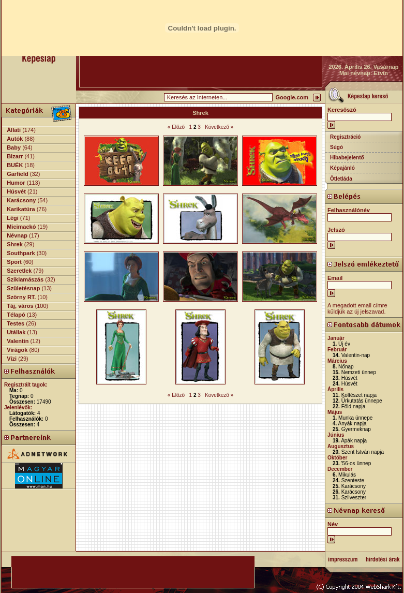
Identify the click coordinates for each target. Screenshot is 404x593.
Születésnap (23, 288)
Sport (14, 262)
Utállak (16, 332)
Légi (13, 218)
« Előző (176, 127)
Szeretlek (19, 271)
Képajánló (342, 168)
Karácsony (21, 200)
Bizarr (15, 156)
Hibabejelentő (347, 157)
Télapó (16, 315)
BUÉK (15, 165)
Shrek (15, 244)
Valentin (17, 341)
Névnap (17, 235)
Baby (14, 147)
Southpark (21, 253)
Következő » (219, 127)
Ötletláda (341, 179)
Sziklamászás (25, 279)
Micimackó (21, 227)
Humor (16, 183)
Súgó (336, 147)
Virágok (17, 350)
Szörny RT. (21, 297)
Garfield (17, 174)
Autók (15, 139)
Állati (14, 130)
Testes (15, 323)
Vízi (12, 358)
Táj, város (20, 306)
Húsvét (16, 191)
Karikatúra (21, 209)
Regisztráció (345, 137)
